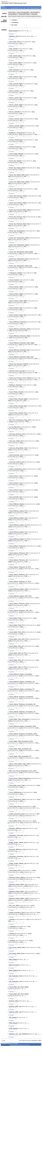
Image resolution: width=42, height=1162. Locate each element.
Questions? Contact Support (35, 1044)
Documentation (5, 1045)
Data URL (4, 16)
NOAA (40, 1040)
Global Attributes (4, 20)
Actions (4, 13)
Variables (4, 29)
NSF (33, 1040)
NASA (35, 1040)
